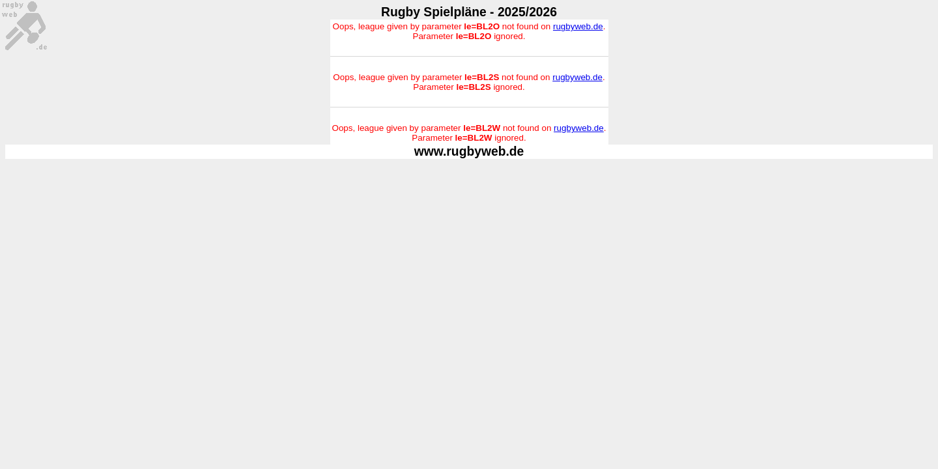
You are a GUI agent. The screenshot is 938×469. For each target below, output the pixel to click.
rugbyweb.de (578, 26)
